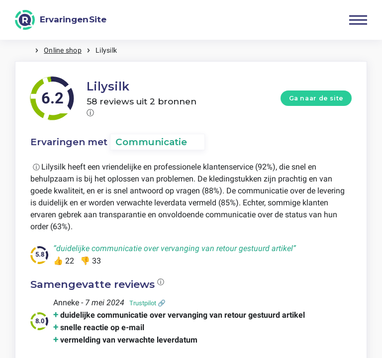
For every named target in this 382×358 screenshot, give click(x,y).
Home (25, 50)
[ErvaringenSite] (60, 20)
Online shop (63, 50)
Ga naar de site (316, 98)
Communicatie (151, 142)
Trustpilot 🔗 (147, 303)
